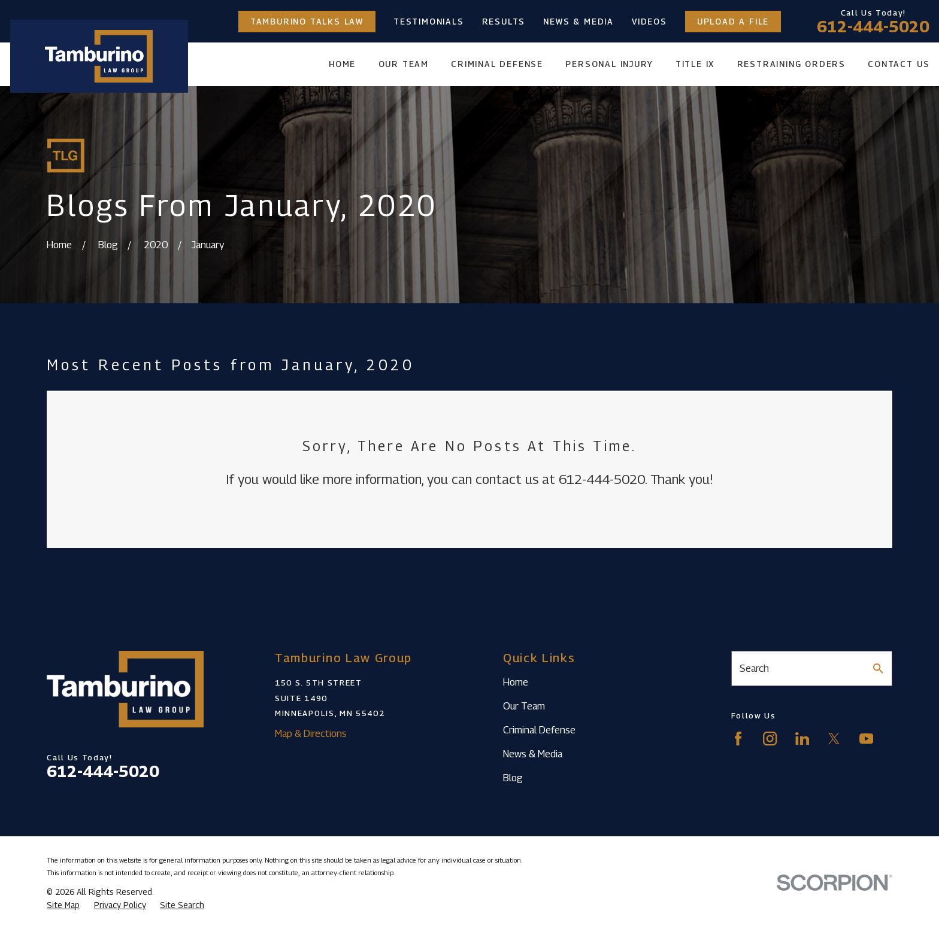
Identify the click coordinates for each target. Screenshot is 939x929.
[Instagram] (770, 738)
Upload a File (733, 21)
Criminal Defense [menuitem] (497, 64)
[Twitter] (834, 738)
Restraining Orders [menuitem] (791, 64)
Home (515, 682)
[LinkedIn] (802, 738)
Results (504, 21)
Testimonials (428, 21)
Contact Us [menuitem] (898, 64)
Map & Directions (311, 733)
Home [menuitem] (342, 64)
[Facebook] (738, 738)
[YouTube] (866, 738)
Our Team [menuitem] (403, 64)
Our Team (524, 706)
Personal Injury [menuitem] (609, 64)
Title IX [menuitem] (695, 64)
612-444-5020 (873, 26)
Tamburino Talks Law (307, 21)
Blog (513, 778)
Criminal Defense (539, 730)
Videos (649, 21)
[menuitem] (63, 905)
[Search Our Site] (878, 668)
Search (754, 668)
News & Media (578, 21)
